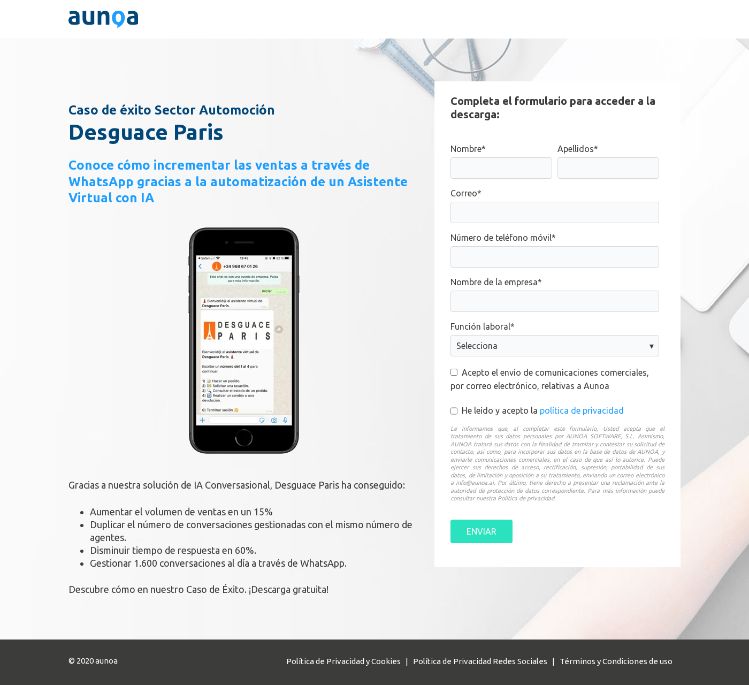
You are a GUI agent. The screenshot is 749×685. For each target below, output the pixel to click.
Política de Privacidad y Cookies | (349, 661)
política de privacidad (582, 410)
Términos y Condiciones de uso (616, 661)
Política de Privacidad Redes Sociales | (486, 661)
